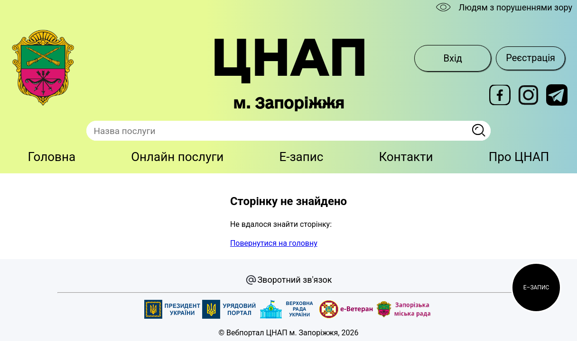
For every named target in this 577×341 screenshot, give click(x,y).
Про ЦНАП (519, 157)
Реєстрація (530, 57)
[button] (536, 287)
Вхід (453, 58)
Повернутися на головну (273, 243)
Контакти (406, 157)
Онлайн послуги (177, 157)
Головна (52, 157)
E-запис (301, 157)
